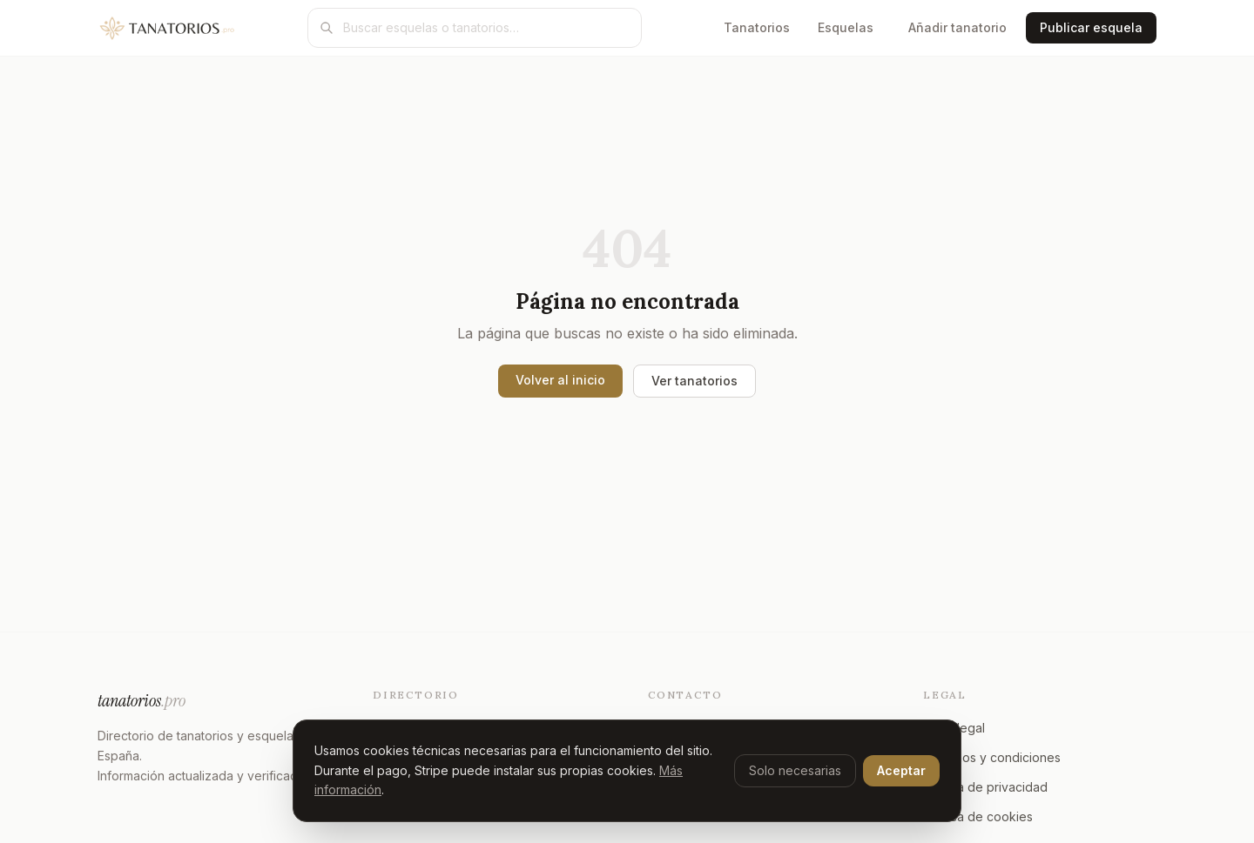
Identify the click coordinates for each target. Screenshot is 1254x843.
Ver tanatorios (694, 380)
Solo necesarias (795, 770)
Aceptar (901, 770)
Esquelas (845, 27)
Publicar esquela (1091, 27)
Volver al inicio (560, 379)
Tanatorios (757, 27)
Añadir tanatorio (957, 27)
